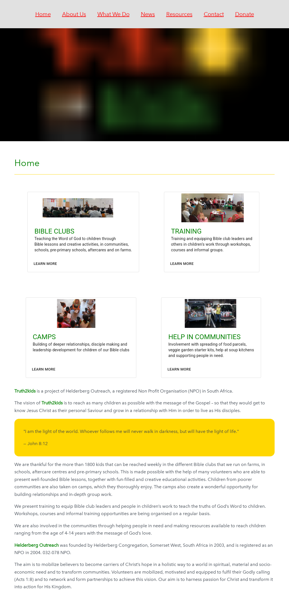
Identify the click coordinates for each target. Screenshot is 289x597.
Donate (244, 14)
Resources (179, 14)
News (148, 14)
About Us (74, 14)
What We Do (113, 14)
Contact (214, 14)
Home (43, 14)
